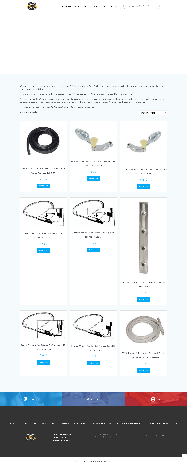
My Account (80, 6)
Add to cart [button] (43, 186)
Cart (53, 423)
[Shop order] (153, 112)
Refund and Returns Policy (129, 423)
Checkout (94, 6)
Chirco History (30, 423)
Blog (175, 423)
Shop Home (66, 6)
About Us (14, 423)
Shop (44, 423)
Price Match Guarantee (157, 423)
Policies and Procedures (101, 423)
